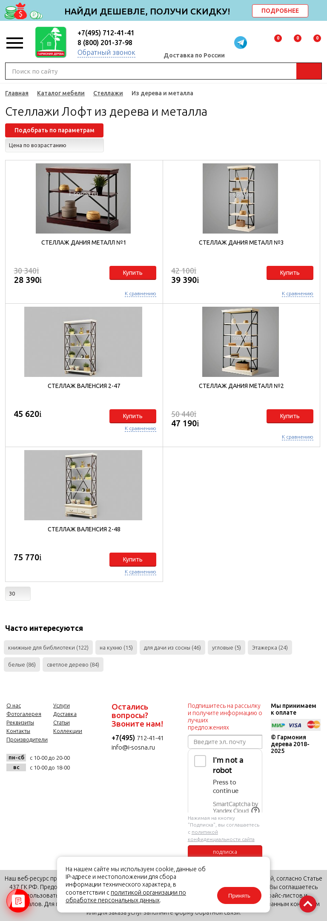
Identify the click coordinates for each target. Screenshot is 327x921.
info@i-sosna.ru (133, 747)
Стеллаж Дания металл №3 (241, 242)
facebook (36, 786)
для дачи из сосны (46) (172, 647)
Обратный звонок (106, 52)
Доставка (65, 714)
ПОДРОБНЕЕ (280, 10)
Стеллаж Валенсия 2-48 (84, 529)
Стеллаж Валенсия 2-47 (84, 385)
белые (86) (22, 664)
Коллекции (67, 731)
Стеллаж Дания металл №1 (83, 242)
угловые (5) (226, 647)
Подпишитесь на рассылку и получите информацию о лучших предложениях (225, 716)
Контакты (18, 731)
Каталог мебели (61, 93)
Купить (133, 272)
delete (319, 11)
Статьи (61, 722)
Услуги (61, 705)
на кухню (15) (116, 647)
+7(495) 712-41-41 (106, 33)
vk (15, 786)
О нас (13, 705)
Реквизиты (20, 722)
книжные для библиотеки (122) (48, 647)
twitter (57, 786)
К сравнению (140, 293)
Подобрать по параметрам (54, 130)
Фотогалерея (23, 714)
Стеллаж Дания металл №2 (241, 385)
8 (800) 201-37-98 (104, 42)
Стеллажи (108, 93)
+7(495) (124, 737)
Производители (27, 739)
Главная (17, 93)
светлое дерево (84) (73, 664)
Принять (239, 895)
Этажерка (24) (270, 647)
